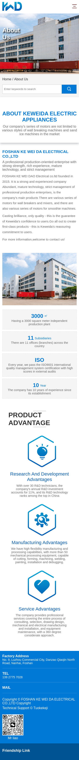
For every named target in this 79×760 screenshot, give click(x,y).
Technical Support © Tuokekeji (25, 708)
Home (6, 79)
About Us (21, 79)
